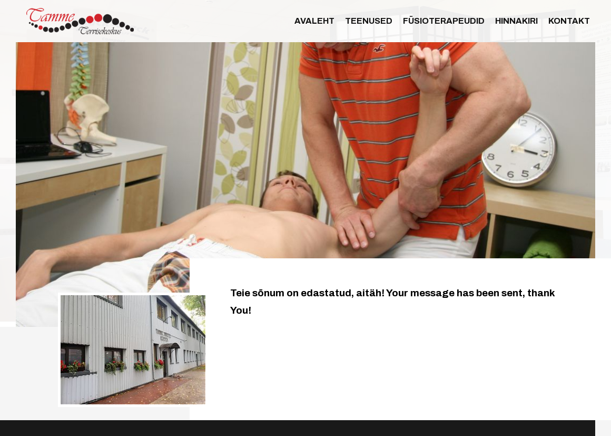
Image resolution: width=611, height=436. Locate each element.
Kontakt (569, 20)
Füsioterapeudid (444, 20)
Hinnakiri (516, 20)
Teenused (368, 20)
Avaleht (314, 20)
